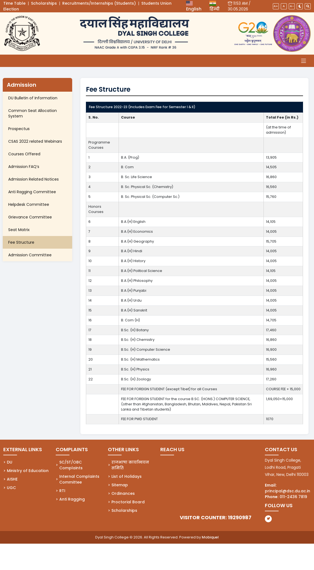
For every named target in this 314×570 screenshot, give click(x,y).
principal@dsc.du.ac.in (287, 491)
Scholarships (44, 3)
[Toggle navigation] (303, 61)
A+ (276, 6)
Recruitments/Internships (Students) (99, 3)
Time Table (14, 3)
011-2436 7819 (293, 496)
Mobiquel (210, 537)
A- (292, 6)
